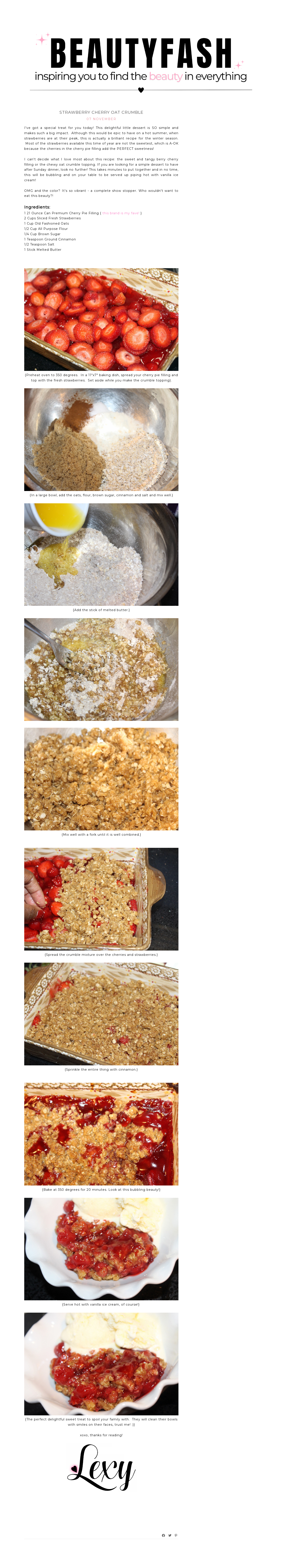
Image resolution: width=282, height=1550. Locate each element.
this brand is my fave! (120, 213)
